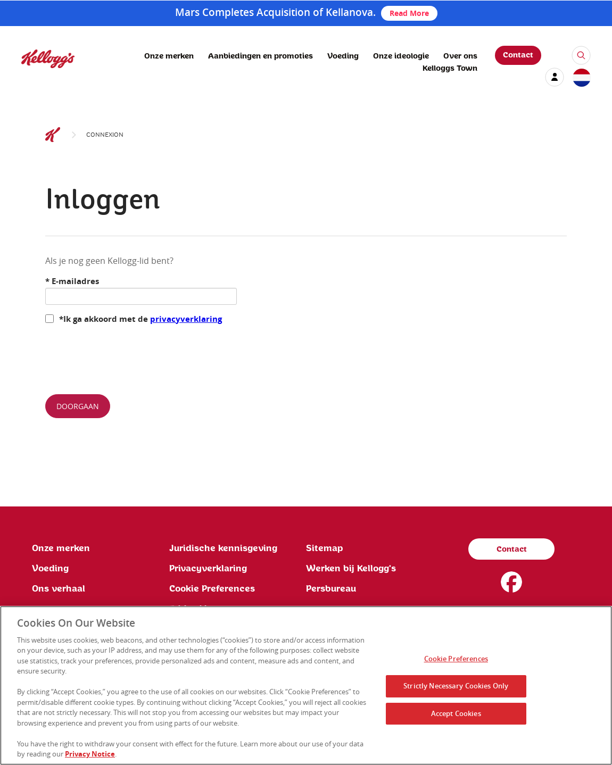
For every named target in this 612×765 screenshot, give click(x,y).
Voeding (343, 56)
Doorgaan (77, 406)
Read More (409, 13)
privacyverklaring (186, 319)
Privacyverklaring (208, 568)
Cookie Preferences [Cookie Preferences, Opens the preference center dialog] (456, 659)
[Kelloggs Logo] (52, 135)
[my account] (554, 77)
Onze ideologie (401, 56)
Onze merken (169, 56)
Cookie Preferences (212, 589)
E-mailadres (72, 281)
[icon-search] (581, 55)
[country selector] (581, 78)
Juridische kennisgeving (223, 548)
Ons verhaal (58, 589)
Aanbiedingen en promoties (260, 56)
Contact (518, 55)
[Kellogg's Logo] (37, 72)
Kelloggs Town (450, 68)
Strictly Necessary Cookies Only (455, 686)
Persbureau (331, 589)
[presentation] (126, 355)
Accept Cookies (456, 713)
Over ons (460, 56)
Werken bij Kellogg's (351, 568)
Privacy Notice (90, 754)
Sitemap (324, 548)
